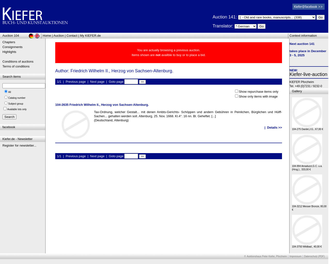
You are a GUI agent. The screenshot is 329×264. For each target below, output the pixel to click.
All (9, 92)
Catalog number (16, 98)
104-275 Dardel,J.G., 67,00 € (307, 128)
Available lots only (17, 109)
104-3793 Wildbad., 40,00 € (307, 245)
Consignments (12, 47)
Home (47, 35)
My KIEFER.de (90, 35)
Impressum (295, 256)
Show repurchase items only (258, 91)
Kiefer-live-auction (308, 74)
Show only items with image (258, 96)
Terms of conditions (16, 66)
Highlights (9, 52)
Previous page (76, 81)
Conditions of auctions (17, 61)
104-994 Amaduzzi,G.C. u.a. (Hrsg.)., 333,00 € (307, 166)
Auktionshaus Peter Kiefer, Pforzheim (267, 256)
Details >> (274, 127)
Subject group (15, 103)
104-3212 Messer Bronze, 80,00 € (309, 207)
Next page (97, 81)
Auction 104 (10, 35)
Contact (72, 35)
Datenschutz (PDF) (314, 256)
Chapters (8, 42)
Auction (59, 35)
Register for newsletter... (19, 145)
